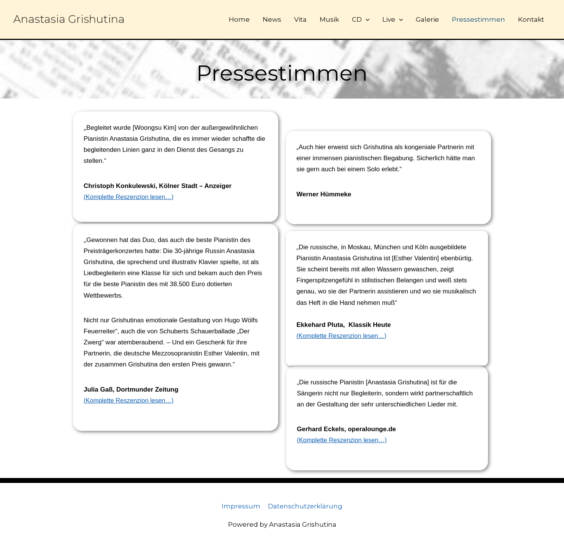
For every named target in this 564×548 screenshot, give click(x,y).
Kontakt (531, 19)
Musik (329, 19)
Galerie (427, 19)
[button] (365, 19)
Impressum (240, 506)
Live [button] (392, 19)
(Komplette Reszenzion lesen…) (130, 197)
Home (239, 19)
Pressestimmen (478, 19)
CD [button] (360, 19)
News (272, 19)
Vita (300, 19)
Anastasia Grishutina (69, 19)
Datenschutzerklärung (306, 506)
